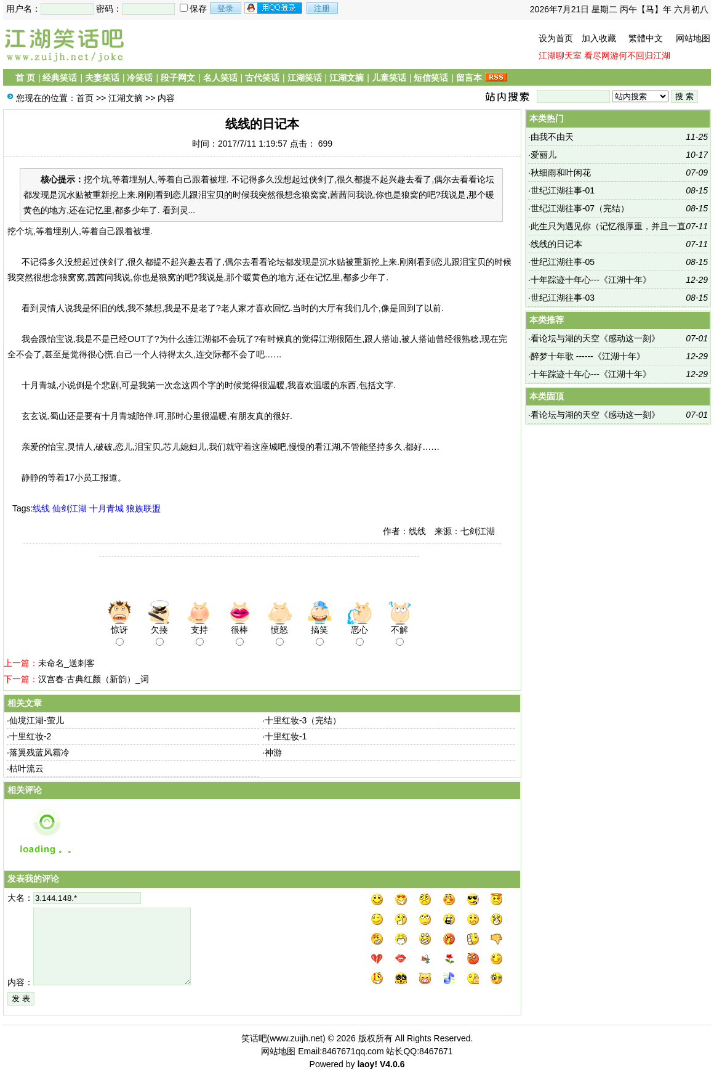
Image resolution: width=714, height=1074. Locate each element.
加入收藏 (599, 38)
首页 (85, 98)
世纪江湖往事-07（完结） (580, 208)
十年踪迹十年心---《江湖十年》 (591, 280)
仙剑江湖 (69, 508)
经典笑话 (59, 78)
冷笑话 (140, 78)
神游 (273, 752)
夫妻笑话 (102, 78)
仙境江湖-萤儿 (36, 720)
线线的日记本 (556, 244)
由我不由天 (552, 137)
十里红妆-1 (286, 736)
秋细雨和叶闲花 (561, 172)
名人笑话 (220, 78)
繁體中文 (645, 38)
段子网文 (178, 78)
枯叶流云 (26, 768)
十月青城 (106, 508)
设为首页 (556, 38)
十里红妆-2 (30, 736)
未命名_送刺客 (66, 663)
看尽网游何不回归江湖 (627, 55)
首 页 (25, 78)
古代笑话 (262, 78)
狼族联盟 (143, 508)
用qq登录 (273, 8)
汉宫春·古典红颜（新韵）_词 (93, 679)
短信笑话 (431, 78)
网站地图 (693, 38)
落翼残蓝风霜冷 (39, 752)
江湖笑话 (304, 78)
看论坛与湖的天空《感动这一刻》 (595, 338)
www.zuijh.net (296, 1038)
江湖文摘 (346, 78)
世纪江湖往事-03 (563, 298)
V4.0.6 (392, 1064)
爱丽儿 (543, 155)
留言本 (469, 78)
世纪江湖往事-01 (563, 190)
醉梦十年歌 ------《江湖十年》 (588, 356)
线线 (41, 508)
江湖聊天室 (560, 55)
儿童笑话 (389, 78)
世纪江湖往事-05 (563, 262)
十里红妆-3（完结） (303, 720)
